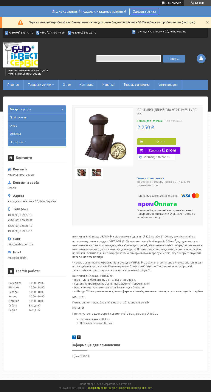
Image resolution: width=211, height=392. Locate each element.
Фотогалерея (168, 84)
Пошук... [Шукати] (174, 58)
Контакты (86, 84)
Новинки (108, 84)
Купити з (162, 150)
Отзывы (15, 133)
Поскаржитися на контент (101, 387)
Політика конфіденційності (135, 387)
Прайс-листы (18, 117)
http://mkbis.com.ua (20, 244)
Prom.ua (126, 384)
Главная (13, 84)
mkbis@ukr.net (17, 257)
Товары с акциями (137, 84)
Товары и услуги (39, 84)
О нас (67, 84)
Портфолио (17, 142)
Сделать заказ (144, 11)
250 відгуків (174, 3)
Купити (160, 141)
